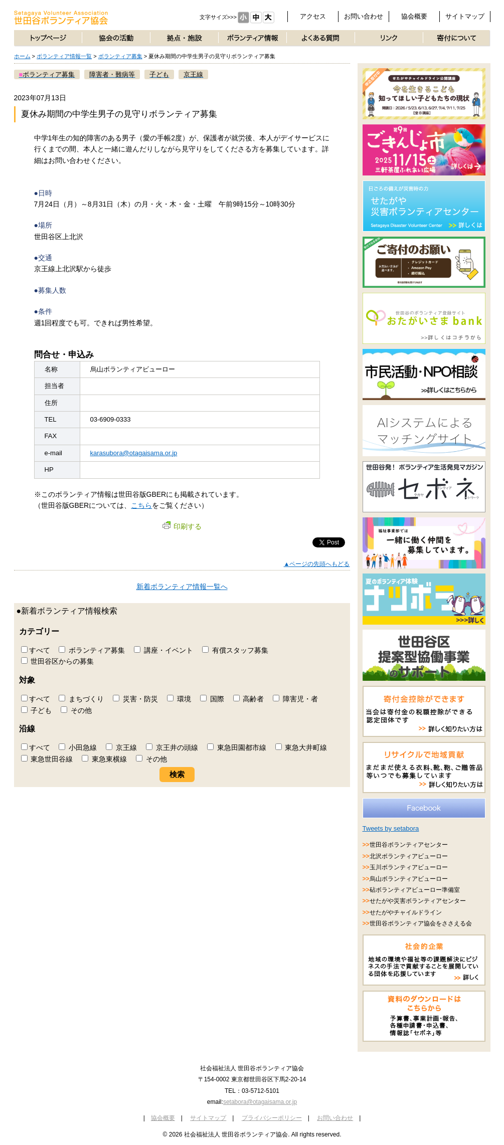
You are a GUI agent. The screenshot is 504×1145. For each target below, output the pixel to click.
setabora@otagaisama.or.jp (260, 1101)
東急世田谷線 (47, 759)
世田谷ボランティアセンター (409, 844)
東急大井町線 (301, 747)
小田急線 (78, 747)
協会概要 (414, 16)
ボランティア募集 (120, 56)
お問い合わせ (363, 16)
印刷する (182, 526)
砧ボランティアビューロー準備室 (415, 889)
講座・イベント (163, 650)
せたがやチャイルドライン (406, 912)
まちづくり (81, 699)
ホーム (22, 56)
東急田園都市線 (236, 747)
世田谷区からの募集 (57, 661)
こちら (141, 505)
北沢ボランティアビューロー (409, 856)
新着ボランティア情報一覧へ (182, 587)
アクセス (313, 16)
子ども (36, 710)
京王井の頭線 (172, 747)
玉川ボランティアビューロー (409, 867)
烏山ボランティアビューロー (409, 878)
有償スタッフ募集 (235, 650)
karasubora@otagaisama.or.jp (134, 453)
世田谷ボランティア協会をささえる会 (421, 923)
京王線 (121, 747)
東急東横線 (104, 759)
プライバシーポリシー (272, 1117)
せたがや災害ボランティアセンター (418, 900)
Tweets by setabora (391, 828)
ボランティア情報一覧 (64, 56)
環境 (179, 699)
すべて (35, 650)
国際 (212, 699)
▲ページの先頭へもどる (317, 563)
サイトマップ (464, 16)
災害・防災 (135, 699)
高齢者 (248, 699)
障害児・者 (295, 699)
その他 (76, 710)
